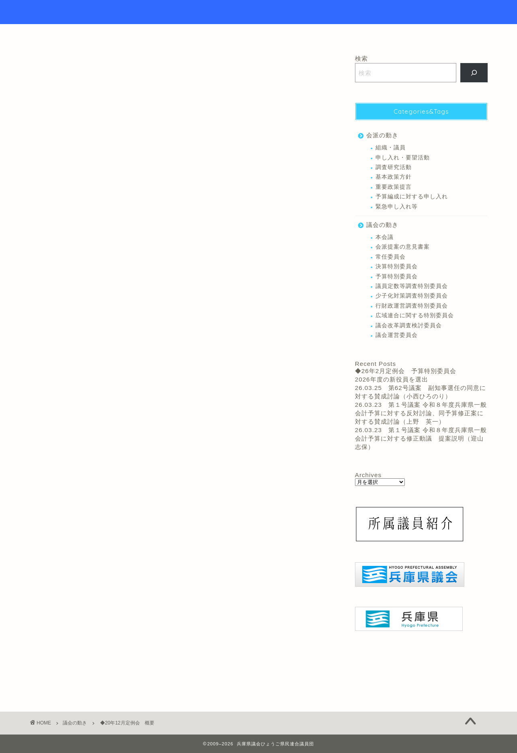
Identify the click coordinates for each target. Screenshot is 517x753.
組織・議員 (390, 148)
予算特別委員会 (396, 276)
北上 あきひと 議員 (56, 518)
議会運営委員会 (396, 335)
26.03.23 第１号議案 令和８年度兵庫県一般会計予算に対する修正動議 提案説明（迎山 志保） (422, 438)
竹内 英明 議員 (130, 518)
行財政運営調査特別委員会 (411, 306)
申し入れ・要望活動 (402, 158)
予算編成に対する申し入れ (411, 197)
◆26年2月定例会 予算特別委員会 (405, 370)
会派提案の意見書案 (402, 247)
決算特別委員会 (396, 266)
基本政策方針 (393, 177)
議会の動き (44, 66)
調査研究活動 (393, 167)
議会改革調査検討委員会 (408, 325)
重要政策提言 (393, 187)
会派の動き (382, 135)
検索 (361, 58)
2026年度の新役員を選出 (391, 379)
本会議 (95, 518)
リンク (309, 33)
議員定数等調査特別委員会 (411, 286)
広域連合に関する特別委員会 (414, 315)
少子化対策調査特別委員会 (411, 296)
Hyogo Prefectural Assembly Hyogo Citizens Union (259, 12)
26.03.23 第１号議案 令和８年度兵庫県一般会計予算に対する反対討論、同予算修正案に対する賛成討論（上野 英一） (421, 413)
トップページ (217, 33)
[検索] (474, 72)
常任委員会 (390, 257)
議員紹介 (268, 33)
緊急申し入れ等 (396, 207)
